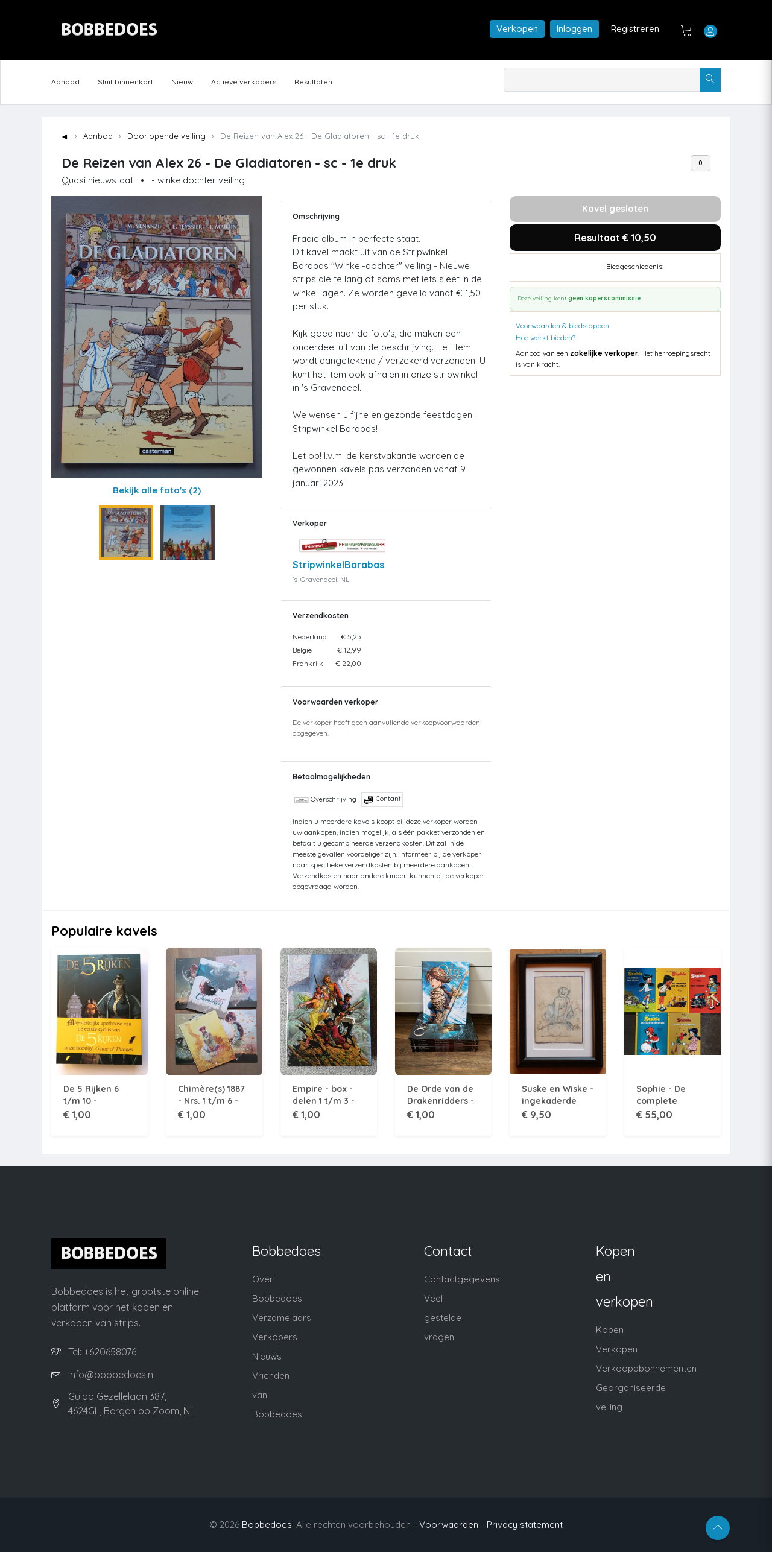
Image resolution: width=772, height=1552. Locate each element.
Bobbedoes (267, 1524)
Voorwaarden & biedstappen (562, 325)
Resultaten (313, 81)
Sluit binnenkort (125, 81)
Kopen (610, 1329)
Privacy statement (525, 1524)
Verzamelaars (281, 1317)
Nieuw (182, 81)
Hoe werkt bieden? (545, 337)
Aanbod (65, 81)
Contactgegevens (462, 1279)
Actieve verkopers (243, 81)
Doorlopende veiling (166, 136)
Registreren (635, 28)
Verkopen (517, 28)
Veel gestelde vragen (442, 1318)
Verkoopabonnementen (646, 1368)
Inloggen (574, 28)
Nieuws (267, 1356)
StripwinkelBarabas (338, 565)
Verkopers (274, 1337)
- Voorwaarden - (448, 1524)
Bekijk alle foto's (157, 490)
